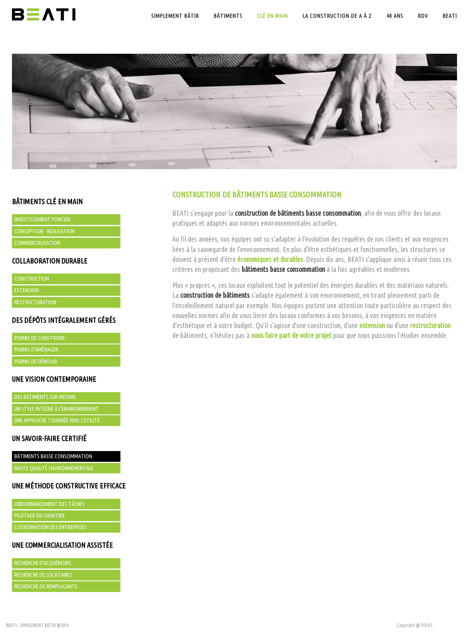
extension (372, 325)
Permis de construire (39, 338)
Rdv (423, 16)
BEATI (450, 16)
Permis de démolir (35, 361)
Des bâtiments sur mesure (45, 397)
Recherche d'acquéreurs (42, 563)
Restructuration (35, 302)
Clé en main (272, 16)
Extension (26, 290)
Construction (31, 278)
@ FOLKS (424, 625)
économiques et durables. (271, 259)
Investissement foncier (42, 219)
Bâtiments (228, 16)
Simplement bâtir (175, 16)
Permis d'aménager (36, 349)
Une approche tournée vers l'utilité (57, 420)
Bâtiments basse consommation (53, 456)
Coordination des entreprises (50, 527)
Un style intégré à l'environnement (56, 409)
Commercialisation (37, 243)
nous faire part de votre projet (291, 335)
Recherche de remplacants (45, 586)
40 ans (394, 16)
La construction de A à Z (337, 16)
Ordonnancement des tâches (49, 504)
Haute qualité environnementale (53, 468)
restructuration (430, 325)
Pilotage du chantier (39, 515)
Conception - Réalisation (44, 231)
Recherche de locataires (43, 575)
